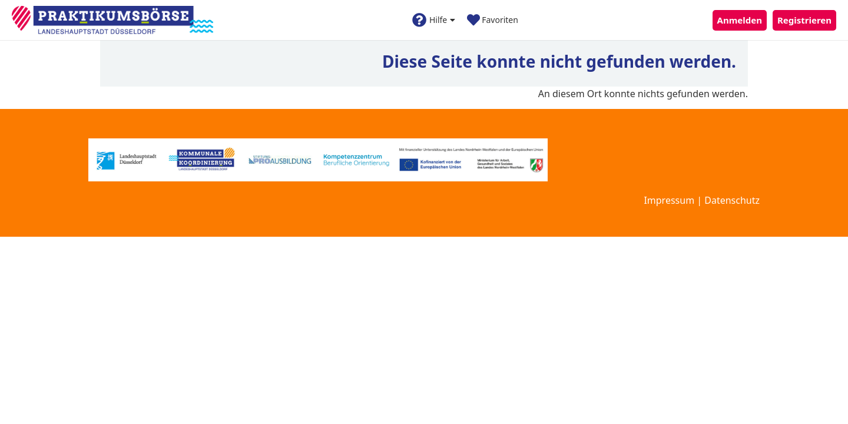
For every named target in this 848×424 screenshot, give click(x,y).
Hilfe (433, 20)
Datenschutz (732, 200)
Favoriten (492, 20)
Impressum (669, 200)
